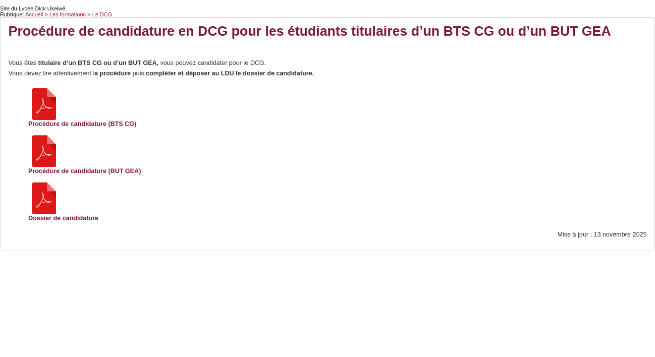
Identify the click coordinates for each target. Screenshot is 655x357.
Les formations (68, 14)
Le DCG (102, 14)
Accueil (34, 14)
